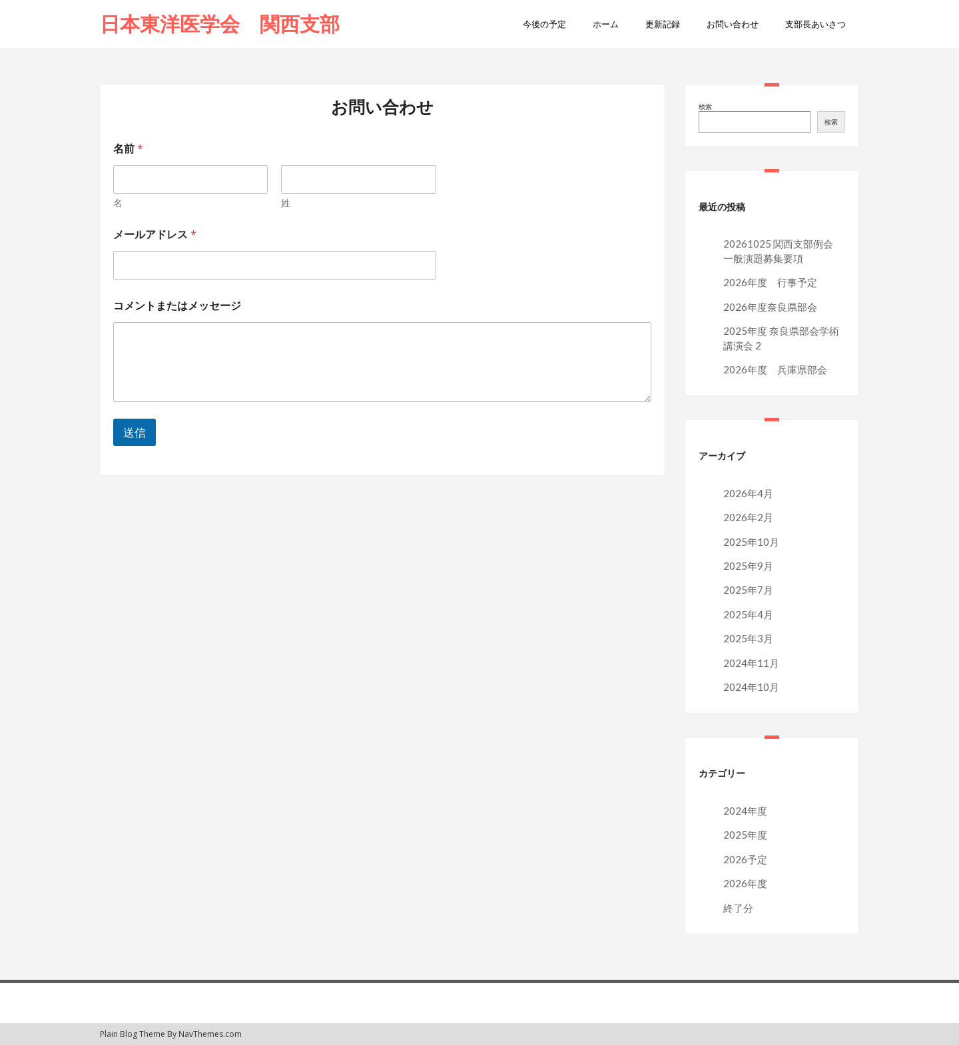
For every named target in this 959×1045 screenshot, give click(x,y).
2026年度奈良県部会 (770, 307)
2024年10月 (751, 687)
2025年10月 (751, 542)
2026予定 (745, 859)
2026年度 (745, 883)
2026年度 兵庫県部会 (775, 369)
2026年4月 (748, 493)
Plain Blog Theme (132, 1034)
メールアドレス (161, 234)
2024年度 (745, 811)
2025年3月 (748, 638)
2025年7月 (748, 590)
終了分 (738, 908)
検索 (705, 106)
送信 (134, 432)
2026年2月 (748, 517)
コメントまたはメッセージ (177, 306)
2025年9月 (748, 566)
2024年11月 (751, 663)
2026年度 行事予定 (770, 282)
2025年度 (745, 835)
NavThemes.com (210, 1034)
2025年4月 (748, 614)
